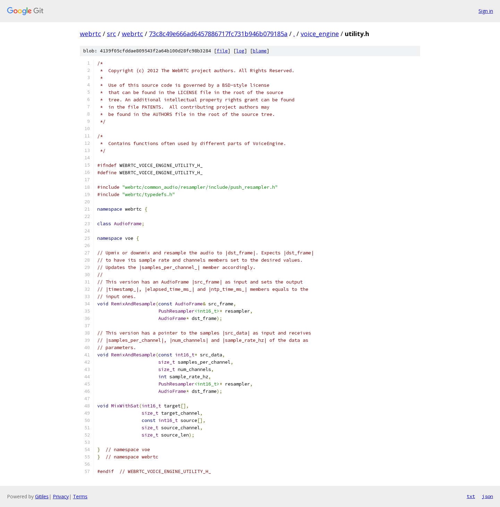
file (222, 51)
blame (260, 51)
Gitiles (42, 496)
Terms (80, 496)
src (111, 33)
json (487, 496)
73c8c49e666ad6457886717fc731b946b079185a (218, 33)
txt (471, 496)
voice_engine (320, 33)
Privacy (61, 496)
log (240, 51)
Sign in (485, 11)
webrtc (90, 33)
